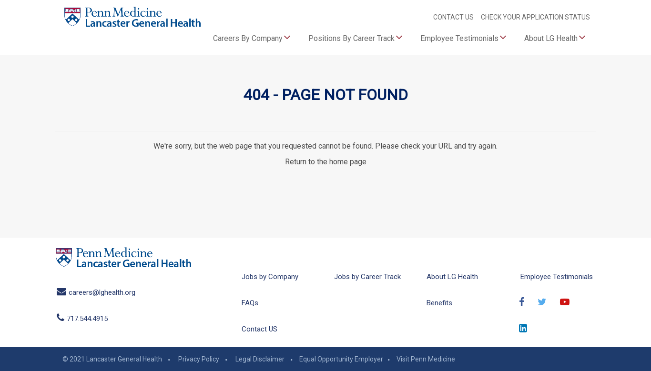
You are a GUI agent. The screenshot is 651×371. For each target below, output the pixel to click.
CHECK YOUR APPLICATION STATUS (535, 17)
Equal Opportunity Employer (341, 359)
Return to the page (325, 161)
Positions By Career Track (355, 37)
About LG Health (555, 37)
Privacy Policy (198, 359)
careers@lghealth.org (96, 292)
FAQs (250, 303)
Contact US (259, 329)
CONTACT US (454, 17)
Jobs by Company (270, 276)
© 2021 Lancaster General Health (112, 359)
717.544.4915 (82, 318)
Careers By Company (252, 37)
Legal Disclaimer (260, 359)
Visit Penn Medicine (426, 359)
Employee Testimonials (463, 37)
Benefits (439, 303)
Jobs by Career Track (367, 276)
